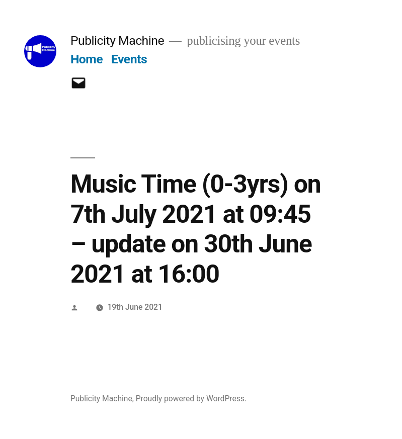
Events (129, 59)
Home (86, 59)
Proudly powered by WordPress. (191, 398)
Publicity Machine (117, 40)
